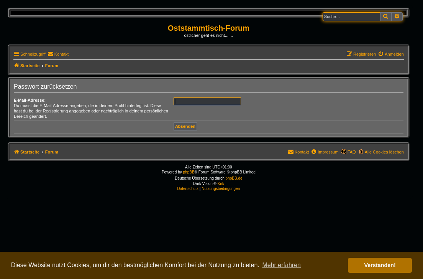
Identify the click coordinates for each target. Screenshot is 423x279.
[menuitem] (58, 54)
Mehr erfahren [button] (281, 265)
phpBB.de (234, 178)
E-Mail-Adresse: (30, 100)
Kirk (221, 184)
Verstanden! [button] (380, 265)
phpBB (189, 172)
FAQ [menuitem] (352, 152)
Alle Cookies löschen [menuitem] (384, 152)
